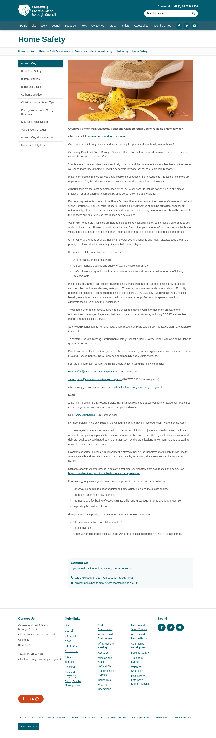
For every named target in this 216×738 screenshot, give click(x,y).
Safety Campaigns (84, 414)
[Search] (166, 13)
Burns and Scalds (31, 86)
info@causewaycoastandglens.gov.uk (39, 659)
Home (21, 51)
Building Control (140, 652)
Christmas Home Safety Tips (37, 102)
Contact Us (71, 651)
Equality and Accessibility (114, 717)
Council (69, 630)
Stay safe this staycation (35, 121)
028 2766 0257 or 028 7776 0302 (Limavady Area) (102, 577)
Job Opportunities (141, 717)
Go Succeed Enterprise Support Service (140, 680)
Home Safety (139, 51)
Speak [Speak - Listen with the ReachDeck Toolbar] (30, 699)
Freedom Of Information (84, 717)
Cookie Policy (161, 717)
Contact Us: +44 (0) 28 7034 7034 (178, 6)
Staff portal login (28, 726)
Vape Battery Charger (33, 129)
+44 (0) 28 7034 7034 (30, 653)
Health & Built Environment (54, 51)
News (68, 641)
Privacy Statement (57, 717)
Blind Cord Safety (31, 71)
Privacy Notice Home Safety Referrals (37, 112)
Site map (22, 717)
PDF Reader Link (182, 717)
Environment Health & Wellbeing (93, 51)
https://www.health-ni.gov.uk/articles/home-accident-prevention (104, 473)
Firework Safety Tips (33, 145)
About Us (103, 652)
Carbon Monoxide (31, 94)
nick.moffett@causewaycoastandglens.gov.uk (94, 371)
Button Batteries (30, 79)
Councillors (104, 679)
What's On (71, 646)
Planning (70, 666)
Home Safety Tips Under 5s (37, 137)
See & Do (70, 635)
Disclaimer (37, 717)
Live (32, 51)
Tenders (69, 661)
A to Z (68, 656)
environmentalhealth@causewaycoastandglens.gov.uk (131, 387)
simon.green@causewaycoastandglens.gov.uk (95, 379)
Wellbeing (122, 51)
